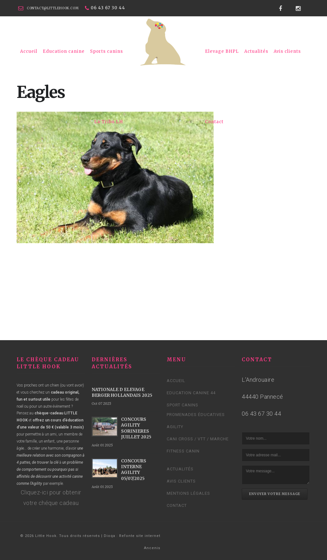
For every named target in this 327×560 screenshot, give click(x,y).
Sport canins (182, 405)
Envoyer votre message (274, 494)
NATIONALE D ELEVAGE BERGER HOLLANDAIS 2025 (122, 392)
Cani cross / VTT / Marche (198, 438)
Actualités (256, 51)
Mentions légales (188, 493)
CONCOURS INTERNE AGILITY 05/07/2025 (133, 469)
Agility (175, 426)
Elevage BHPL (222, 51)
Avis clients (287, 51)
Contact (214, 121)
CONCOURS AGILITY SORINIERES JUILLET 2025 (136, 428)
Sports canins (106, 51)
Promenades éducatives (196, 414)
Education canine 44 (191, 392)
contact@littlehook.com (53, 8)
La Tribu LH (108, 121)
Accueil (28, 51)
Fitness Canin (183, 451)
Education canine (64, 51)
